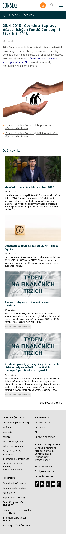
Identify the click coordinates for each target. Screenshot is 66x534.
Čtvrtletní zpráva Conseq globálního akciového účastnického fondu (31, 135)
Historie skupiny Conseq (16, 422)
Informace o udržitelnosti (16, 458)
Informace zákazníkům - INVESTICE (15, 519)
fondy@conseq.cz (44, 471)
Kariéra (7, 436)
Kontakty (7, 432)
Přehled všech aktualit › (50, 402)
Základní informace (13, 446)
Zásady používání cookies (16, 525)
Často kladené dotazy (14, 483)
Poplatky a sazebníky (14, 497)
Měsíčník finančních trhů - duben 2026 (29, 187)
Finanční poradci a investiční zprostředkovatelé (13, 466)
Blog (37, 432)
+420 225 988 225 (43, 466)
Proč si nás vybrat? (13, 441)
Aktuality (42, 417)
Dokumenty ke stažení (14, 487)
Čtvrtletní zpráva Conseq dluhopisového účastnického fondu (28, 126)
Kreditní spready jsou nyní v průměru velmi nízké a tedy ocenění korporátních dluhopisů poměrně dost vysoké (33, 367)
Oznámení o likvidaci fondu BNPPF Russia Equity (31, 247)
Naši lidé (7, 427)
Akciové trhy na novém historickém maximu (28, 303)
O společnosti (13, 417)
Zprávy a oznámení (45, 436)
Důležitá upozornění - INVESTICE (14, 504)
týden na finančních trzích (17, 326)
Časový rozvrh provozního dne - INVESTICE (17, 511)
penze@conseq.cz (45, 476)
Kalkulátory (9, 492)
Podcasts (40, 427)
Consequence (42, 422)
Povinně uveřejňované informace (15, 452)
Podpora (9, 478)
